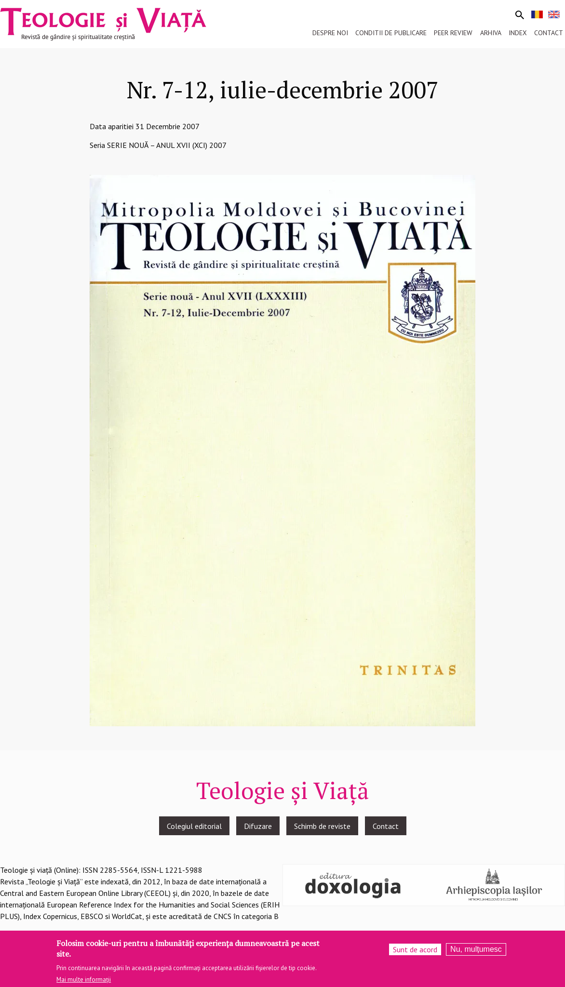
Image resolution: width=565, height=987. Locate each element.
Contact (386, 826)
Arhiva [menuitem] (490, 32)
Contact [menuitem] (548, 32)
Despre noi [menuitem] (330, 32)
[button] (282, 449)
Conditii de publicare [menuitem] (391, 32)
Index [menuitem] (518, 32)
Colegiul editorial (194, 826)
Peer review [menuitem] (453, 32)
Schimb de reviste (322, 826)
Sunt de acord (415, 953)
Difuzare (258, 826)
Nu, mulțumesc (476, 953)
